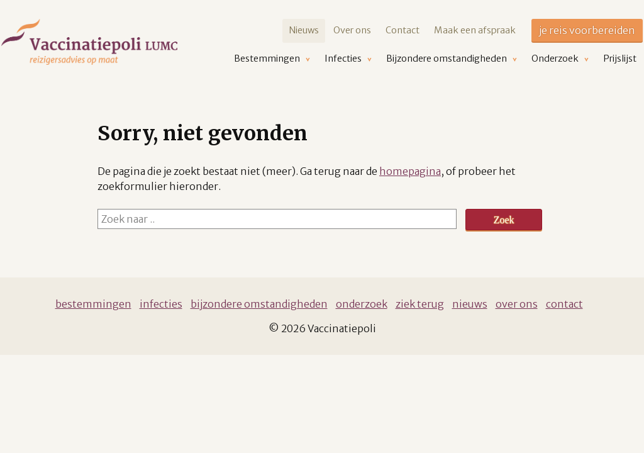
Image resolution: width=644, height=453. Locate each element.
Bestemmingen (93, 304)
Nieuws (304, 30)
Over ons (352, 30)
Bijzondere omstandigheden (259, 304)
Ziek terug (420, 304)
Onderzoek (361, 304)
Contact (402, 30)
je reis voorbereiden (587, 30)
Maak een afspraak (475, 30)
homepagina (410, 171)
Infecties (161, 304)
